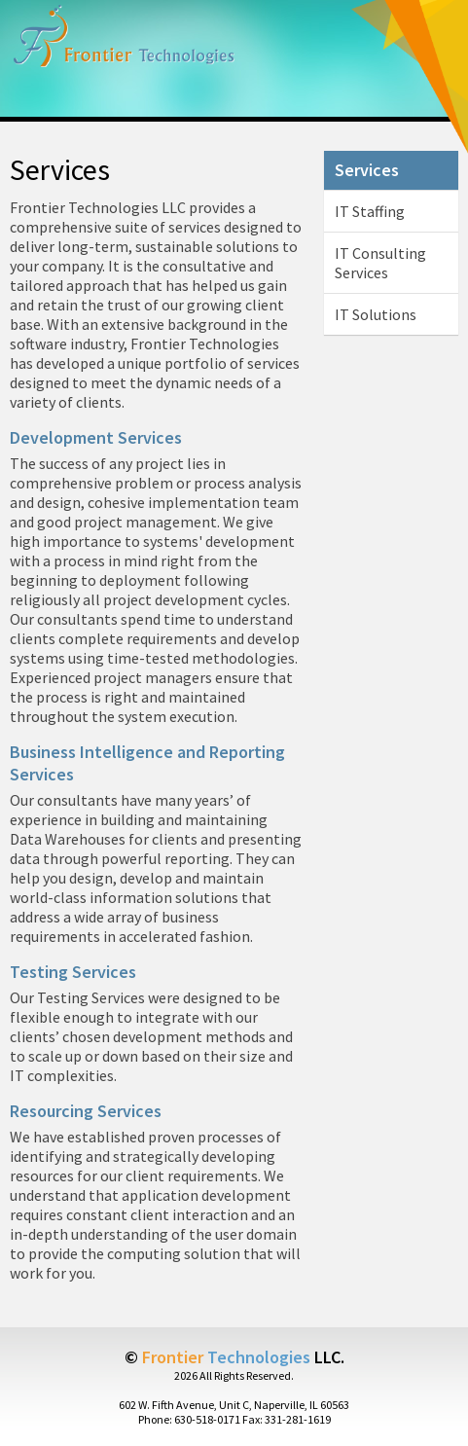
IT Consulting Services (380, 262)
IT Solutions (375, 314)
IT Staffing (370, 211)
